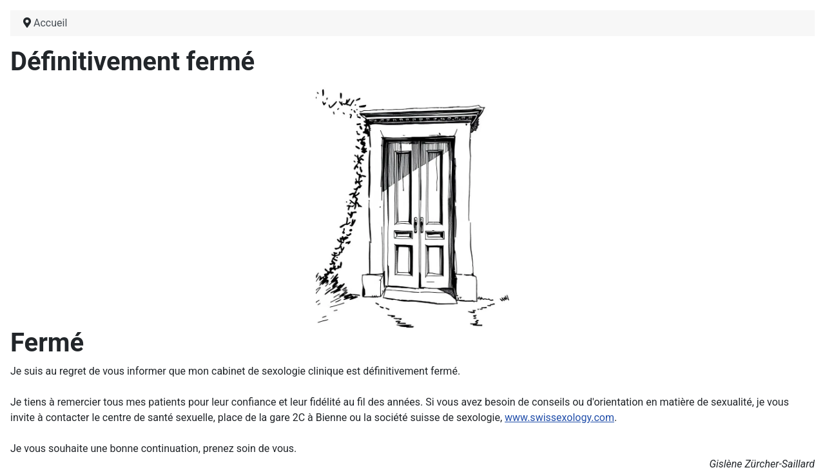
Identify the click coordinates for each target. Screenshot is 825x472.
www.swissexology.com (559, 417)
